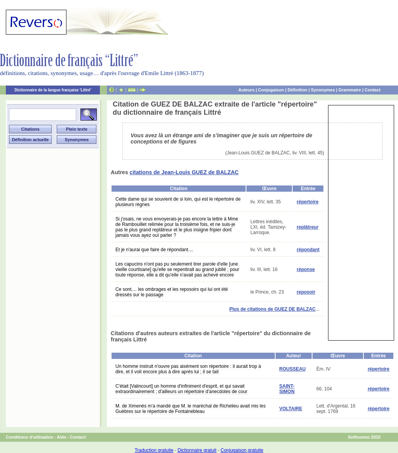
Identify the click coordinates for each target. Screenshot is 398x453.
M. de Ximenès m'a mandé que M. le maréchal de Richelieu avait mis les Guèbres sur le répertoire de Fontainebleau (190, 408)
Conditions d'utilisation (29, 437)
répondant (308, 249)
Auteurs (246, 89)
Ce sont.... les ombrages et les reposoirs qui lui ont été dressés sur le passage (171, 292)
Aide (61, 437)
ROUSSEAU (292, 369)
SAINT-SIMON (287, 388)
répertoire (307, 202)
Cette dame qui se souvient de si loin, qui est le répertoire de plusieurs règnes (178, 201)
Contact (373, 89)
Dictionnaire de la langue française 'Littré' (52, 90)
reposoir (306, 292)
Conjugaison (271, 89)
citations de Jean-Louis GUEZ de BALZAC (184, 172)
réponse (306, 269)
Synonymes (323, 89)
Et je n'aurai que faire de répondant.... (154, 249)
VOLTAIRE (290, 408)
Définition (297, 89)
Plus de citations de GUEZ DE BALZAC (272, 309)
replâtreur (307, 227)
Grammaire (350, 89)
